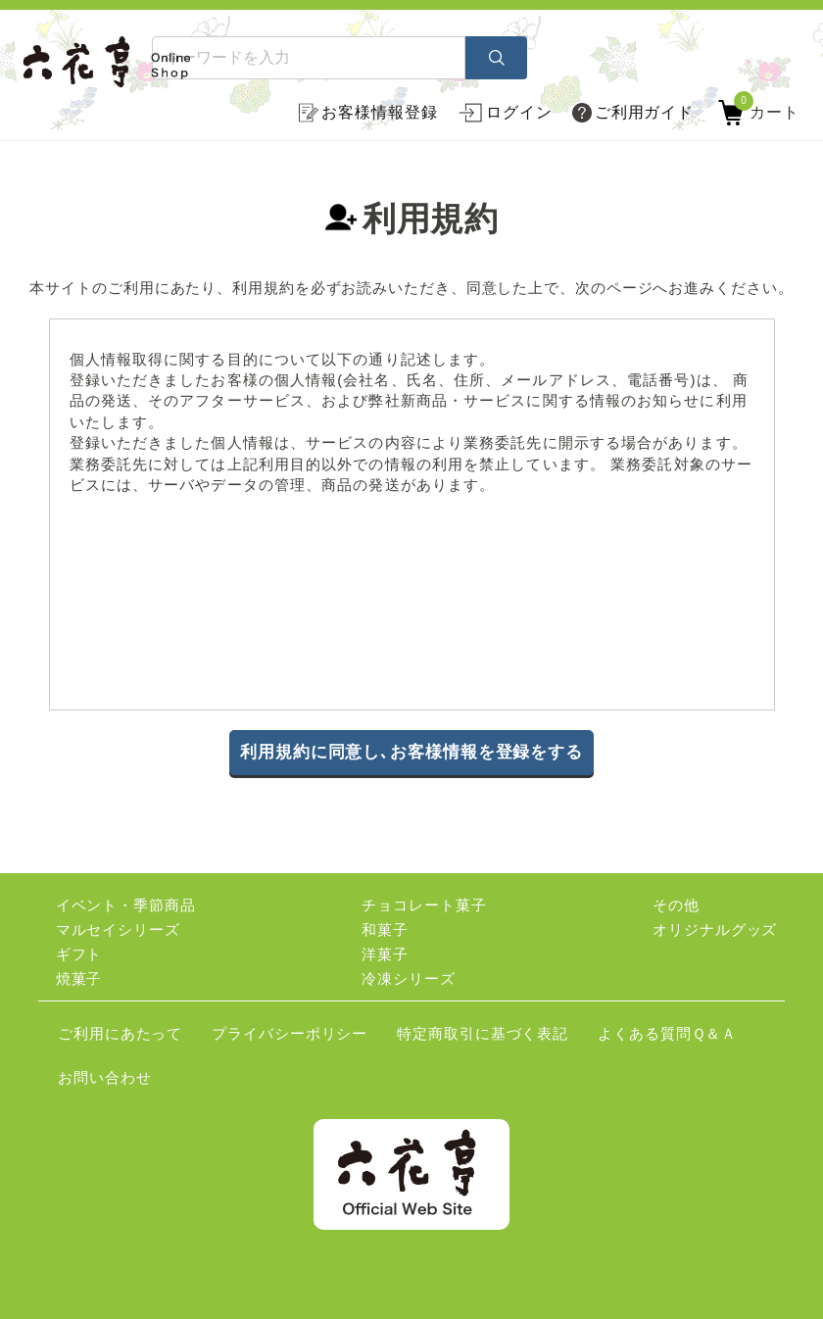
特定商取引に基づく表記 (482, 1033)
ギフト (79, 954)
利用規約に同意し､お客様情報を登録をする (411, 752)
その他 (676, 905)
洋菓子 (385, 954)
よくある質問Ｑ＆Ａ (667, 1033)
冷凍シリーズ (408, 978)
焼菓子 (79, 978)
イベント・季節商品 (126, 905)
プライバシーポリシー (289, 1033)
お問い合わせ (104, 1077)
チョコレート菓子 (424, 905)
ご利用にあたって (120, 1033)
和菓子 (385, 929)
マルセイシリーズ (118, 929)
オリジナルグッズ (715, 929)
